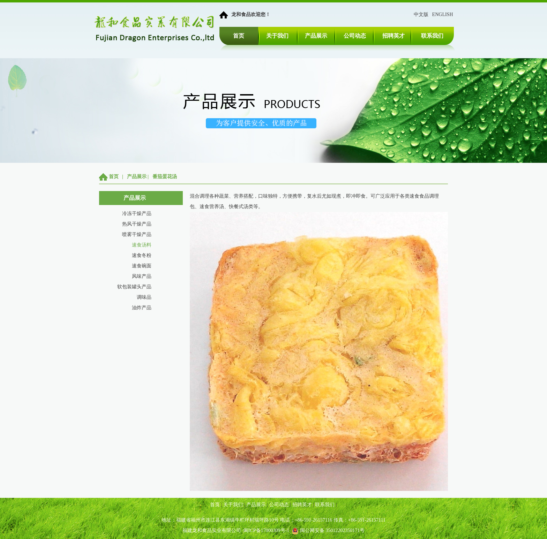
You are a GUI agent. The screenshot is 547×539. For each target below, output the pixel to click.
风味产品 (141, 276)
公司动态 (355, 36)
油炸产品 (141, 307)
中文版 (421, 14)
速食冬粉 (141, 255)
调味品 (144, 297)
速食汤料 (141, 245)
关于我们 (277, 36)
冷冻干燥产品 (136, 213)
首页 (238, 36)
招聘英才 (393, 36)
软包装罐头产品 (134, 286)
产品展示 (316, 36)
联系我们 (432, 36)
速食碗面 (141, 265)
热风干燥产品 (136, 224)
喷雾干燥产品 (136, 234)
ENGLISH (442, 14)
